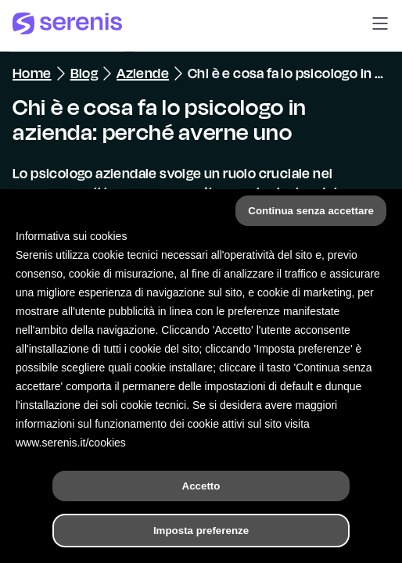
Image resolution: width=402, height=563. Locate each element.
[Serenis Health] (67, 26)
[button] (380, 26)
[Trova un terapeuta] (276, 535)
